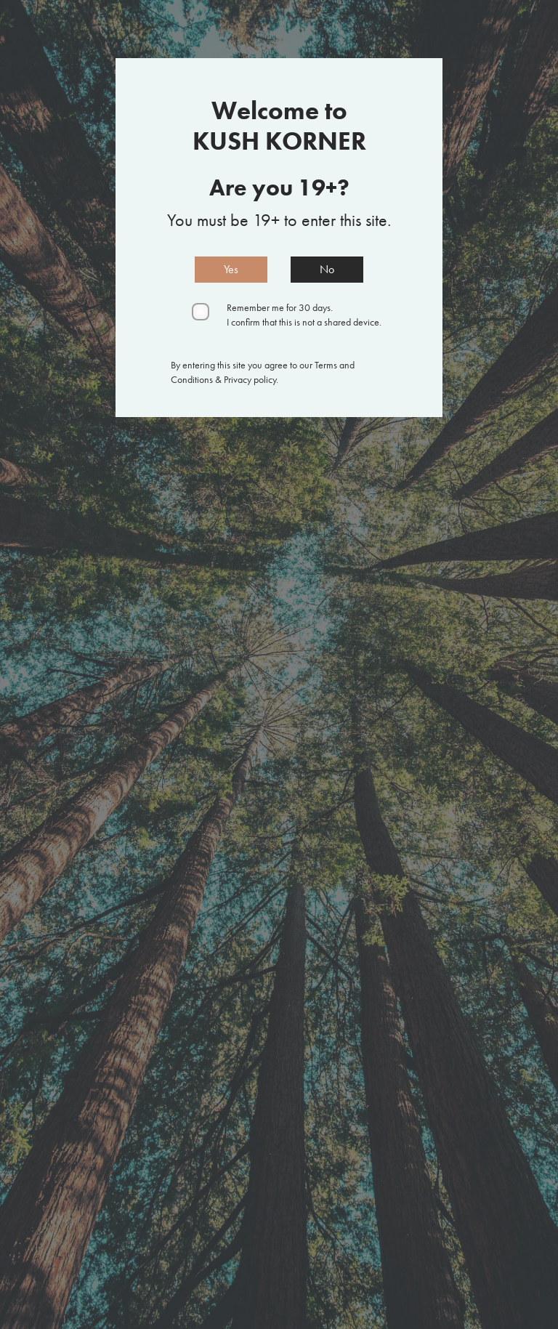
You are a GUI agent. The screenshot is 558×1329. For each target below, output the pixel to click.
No (327, 269)
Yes (231, 269)
